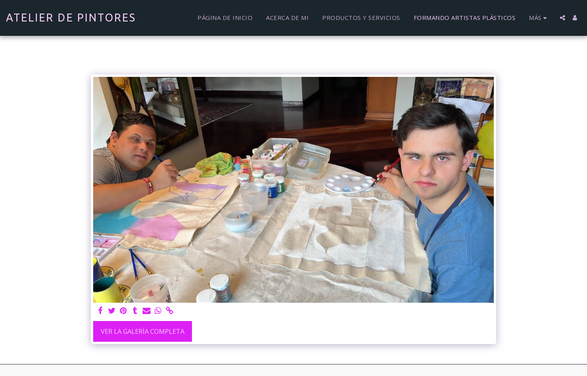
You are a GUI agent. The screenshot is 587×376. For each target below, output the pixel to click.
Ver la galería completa (142, 331)
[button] (562, 18)
